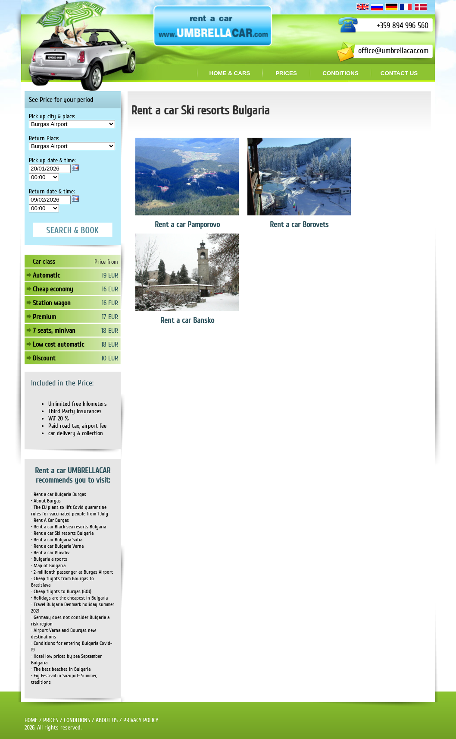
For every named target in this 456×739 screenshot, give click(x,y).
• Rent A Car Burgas (50, 520)
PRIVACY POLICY (140, 720)
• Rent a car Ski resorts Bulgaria (62, 533)
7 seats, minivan (54, 330)
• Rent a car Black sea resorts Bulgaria (68, 527)
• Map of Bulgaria (48, 565)
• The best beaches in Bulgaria (61, 669)
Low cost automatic (58, 344)
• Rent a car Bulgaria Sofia (56, 540)
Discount (44, 358)
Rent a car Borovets (299, 224)
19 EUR (110, 275)
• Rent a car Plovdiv (50, 553)
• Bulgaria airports (49, 559)
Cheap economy (53, 289)
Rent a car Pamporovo (187, 224)
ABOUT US (107, 720)
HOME (31, 720)
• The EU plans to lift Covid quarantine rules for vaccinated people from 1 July (69, 510)
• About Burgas (46, 501)
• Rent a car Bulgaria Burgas (58, 494)
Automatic (46, 275)
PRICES (50, 720)
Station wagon (52, 303)
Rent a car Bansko (187, 320)
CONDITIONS (77, 720)
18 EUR (109, 330)
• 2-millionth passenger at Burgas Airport (72, 572)
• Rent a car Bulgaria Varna (57, 546)
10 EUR (109, 358)
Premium (44, 317)
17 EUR (110, 317)
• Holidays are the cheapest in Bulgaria (69, 598)
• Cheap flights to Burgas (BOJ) (61, 591)
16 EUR (110, 289)
